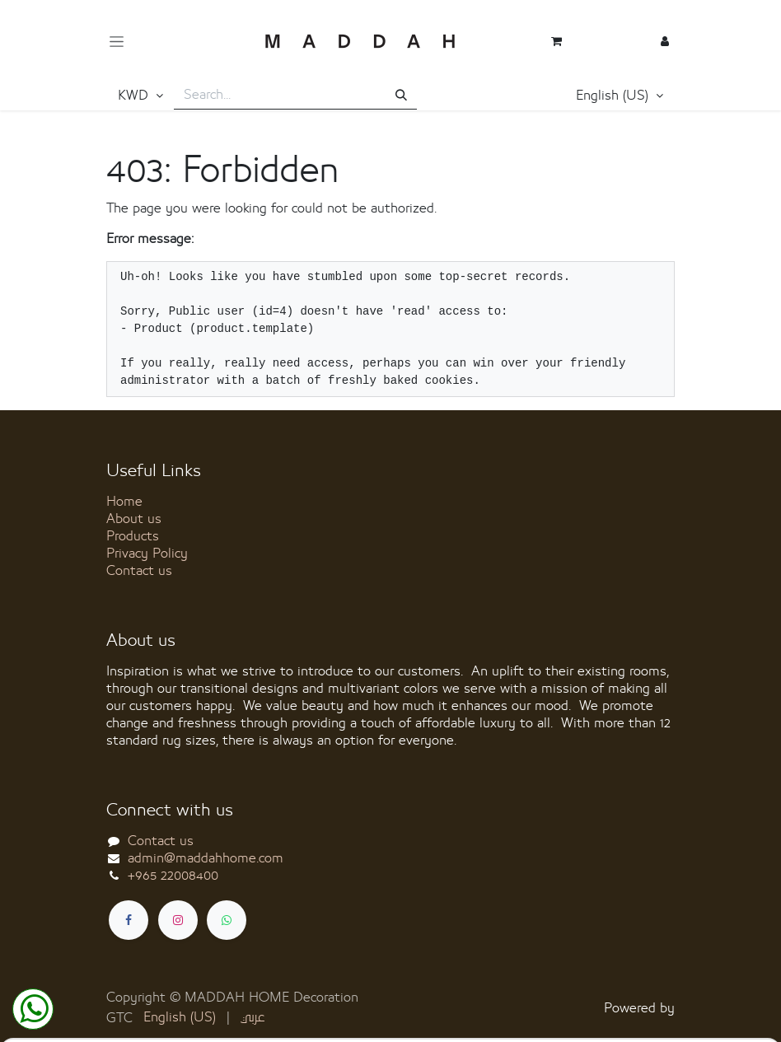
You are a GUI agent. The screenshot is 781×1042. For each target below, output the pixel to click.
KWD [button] (135, 95)
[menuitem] (179, 1018)
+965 (173, 875)
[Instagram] (178, 920)
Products (132, 536)
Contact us (139, 571)
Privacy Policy (147, 553)
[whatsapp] (226, 920)
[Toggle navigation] (116, 41)
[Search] (401, 96)
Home (124, 501)
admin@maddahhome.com (205, 858)
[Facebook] (128, 920)
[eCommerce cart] (556, 41)
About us (133, 519)
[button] (619, 96)
